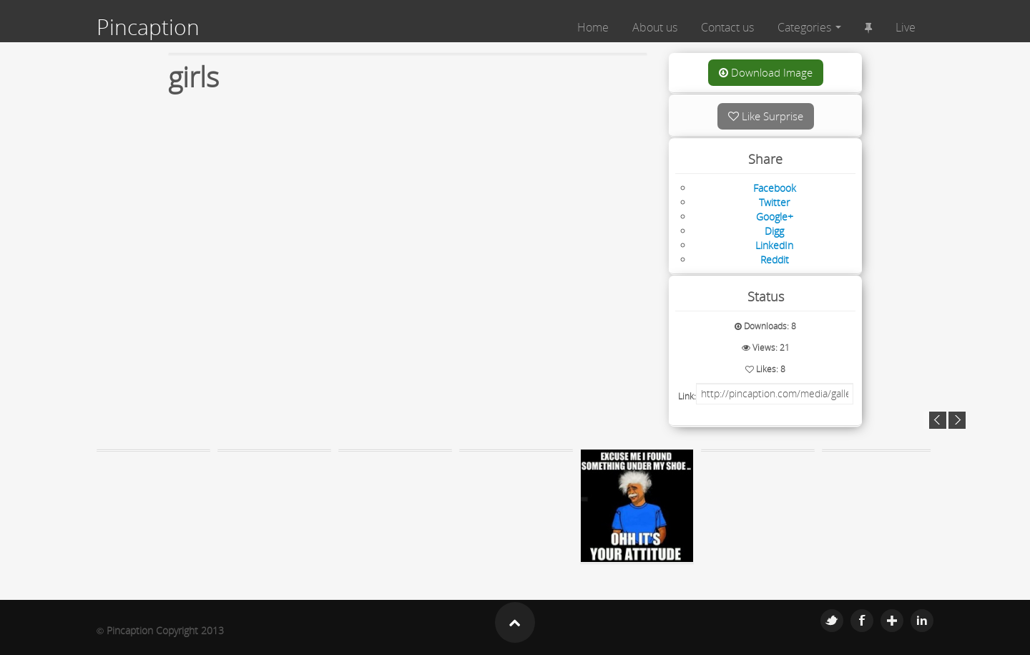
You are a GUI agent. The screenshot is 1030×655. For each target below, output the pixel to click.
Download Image (766, 72)
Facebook (861, 620)
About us (654, 27)
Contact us (727, 27)
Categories (809, 27)
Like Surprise (765, 116)
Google (892, 620)
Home (593, 27)
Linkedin (922, 620)
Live (906, 27)
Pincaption (148, 27)
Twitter (831, 620)
